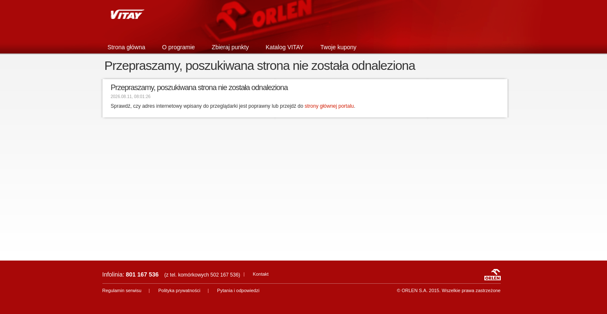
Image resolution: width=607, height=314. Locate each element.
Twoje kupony (338, 47)
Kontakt (261, 274)
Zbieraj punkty (230, 47)
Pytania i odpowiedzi (238, 290)
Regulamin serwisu (122, 290)
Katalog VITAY (285, 47)
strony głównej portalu (329, 106)
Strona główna (126, 47)
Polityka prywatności (179, 290)
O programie (178, 47)
